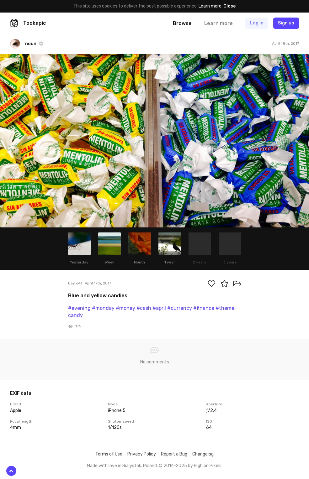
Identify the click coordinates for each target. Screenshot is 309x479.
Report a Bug (174, 454)
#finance (203, 308)
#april (159, 308)
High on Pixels (207, 465)
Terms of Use (108, 454)
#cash (143, 308)
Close (229, 6)
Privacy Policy (141, 454)
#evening (79, 308)
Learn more (210, 6)
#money (125, 308)
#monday (103, 308)
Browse (182, 23)
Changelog (203, 454)
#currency (179, 308)
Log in (257, 23)
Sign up (286, 23)
